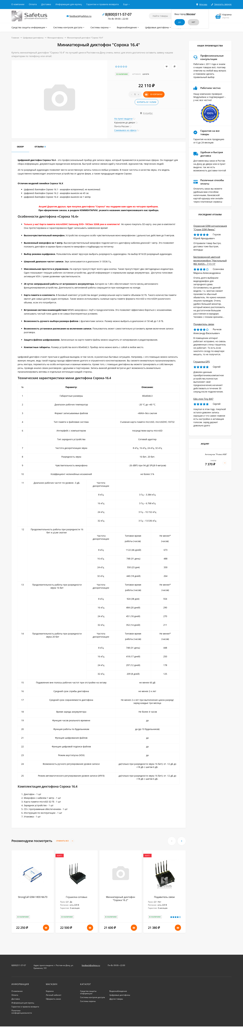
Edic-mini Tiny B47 (203, 398)
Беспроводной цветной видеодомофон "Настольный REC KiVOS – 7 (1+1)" (210, 260)
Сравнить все (65, 841)
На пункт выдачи (123, 118)
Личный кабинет (53, 995)
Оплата (33, 4)
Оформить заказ (53, 999)
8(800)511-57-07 (118, 14)
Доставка (46, 4)
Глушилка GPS (201, 361)
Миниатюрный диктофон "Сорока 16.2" (120, 898)
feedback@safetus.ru (80, 16)
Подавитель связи (164, 896)
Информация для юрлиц (68, 4)
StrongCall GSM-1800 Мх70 (32, 896)
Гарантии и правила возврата (102, 4)
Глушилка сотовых (76, 896)
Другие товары (116, 999)
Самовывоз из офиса (125, 130)
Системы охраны (88, 1001)
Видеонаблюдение (118, 991)
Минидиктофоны (55, 37)
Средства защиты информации (88, 992)
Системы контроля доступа (92, 997)
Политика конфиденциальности (21, 1011)
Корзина (50, 991)
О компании (17, 4)
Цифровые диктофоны (33, 37)
